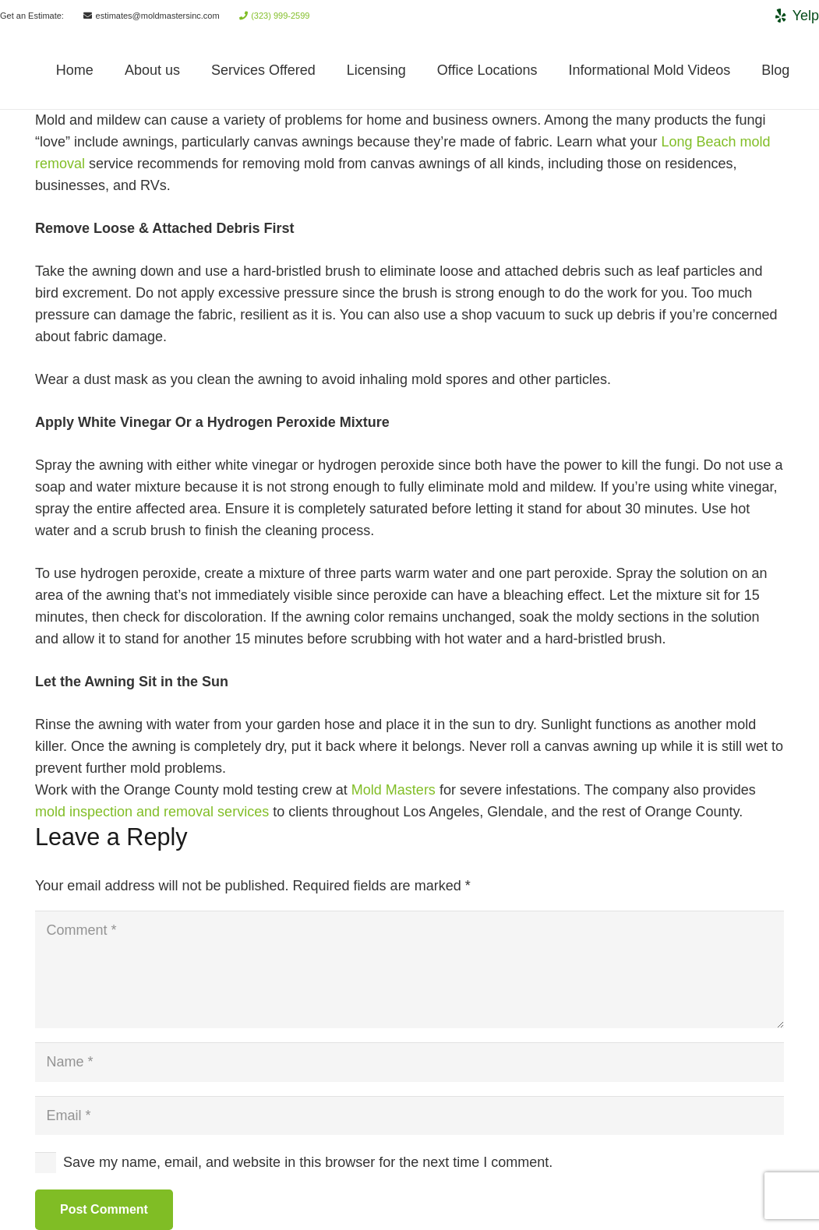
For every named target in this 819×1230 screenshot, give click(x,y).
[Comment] (409, 969)
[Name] (409, 1061)
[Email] (409, 1115)
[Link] (29, 70)
